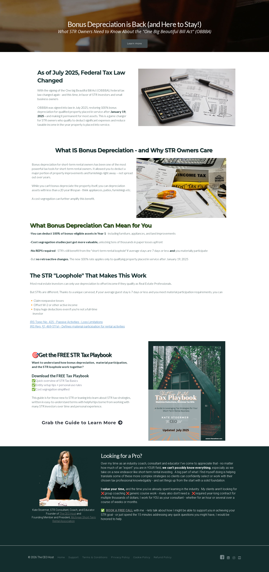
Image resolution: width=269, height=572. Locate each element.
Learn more (134, 43)
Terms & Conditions (95, 557)
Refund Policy (162, 557)
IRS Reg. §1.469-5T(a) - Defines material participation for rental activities (77, 326)
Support (73, 557)
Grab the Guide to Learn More (82, 422)
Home (61, 557)
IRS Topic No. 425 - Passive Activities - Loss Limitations (66, 322)
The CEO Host (68, 513)
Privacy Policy (120, 557)
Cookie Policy (141, 557)
